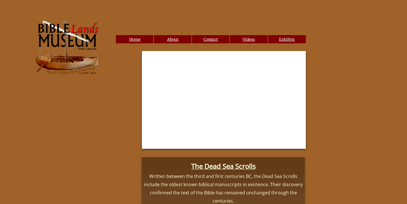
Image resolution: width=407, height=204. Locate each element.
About (172, 39)
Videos (249, 39)
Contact (211, 39)
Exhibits (287, 39)
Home (134, 39)
